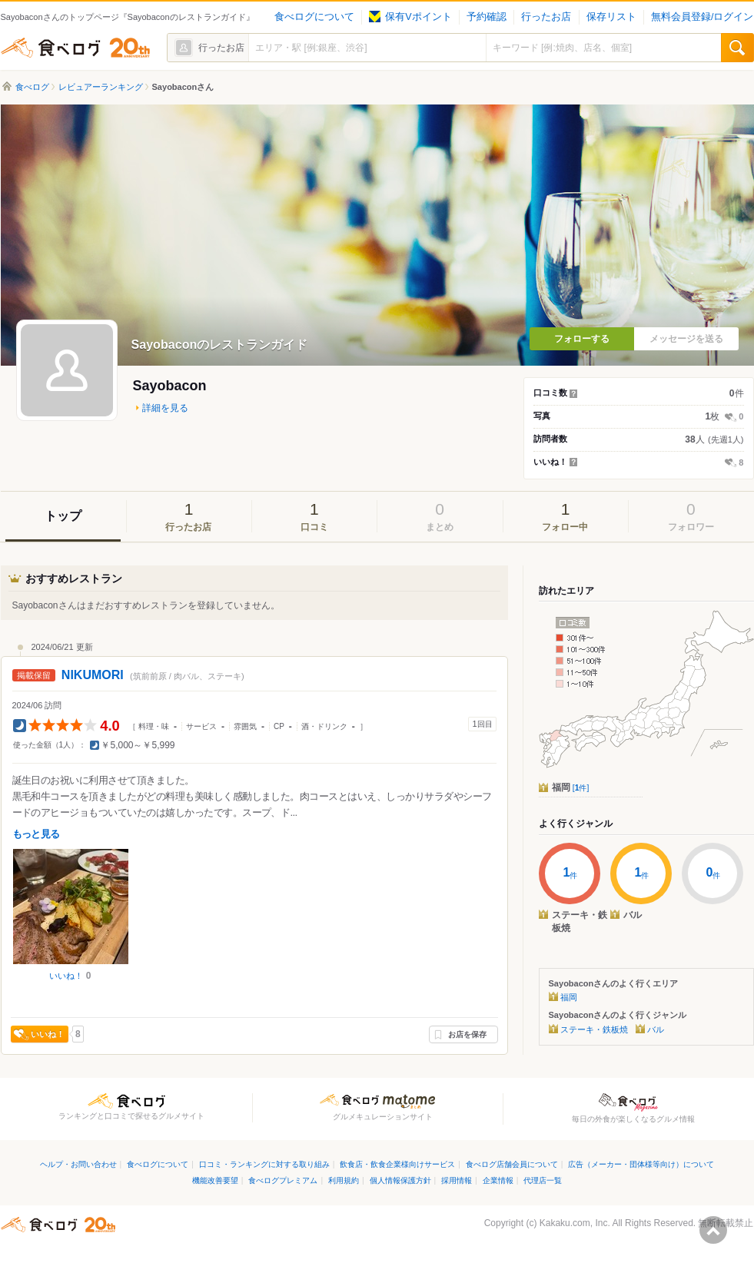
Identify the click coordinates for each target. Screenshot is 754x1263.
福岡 (571, 787)
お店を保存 (467, 1034)
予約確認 (487, 17)
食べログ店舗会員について (512, 1164)
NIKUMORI (92, 674)
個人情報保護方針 (400, 1180)
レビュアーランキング (100, 86)
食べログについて (314, 17)
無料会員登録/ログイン (702, 17)
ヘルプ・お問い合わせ (78, 1164)
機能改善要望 (215, 1180)
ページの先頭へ (713, 1230)
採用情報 (456, 1180)
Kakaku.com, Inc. (575, 1223)
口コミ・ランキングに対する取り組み (264, 1164)
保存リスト (611, 17)
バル (655, 1029)
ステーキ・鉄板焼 (594, 1029)
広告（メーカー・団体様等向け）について (641, 1164)
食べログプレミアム (282, 1180)
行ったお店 (546, 17)
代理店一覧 (542, 1180)
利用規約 (343, 1180)
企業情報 (498, 1180)
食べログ (75, 48)
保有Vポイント (410, 17)
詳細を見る (165, 408)
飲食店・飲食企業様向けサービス (397, 1164)
